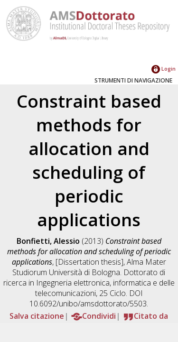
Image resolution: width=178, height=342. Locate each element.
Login (163, 68)
